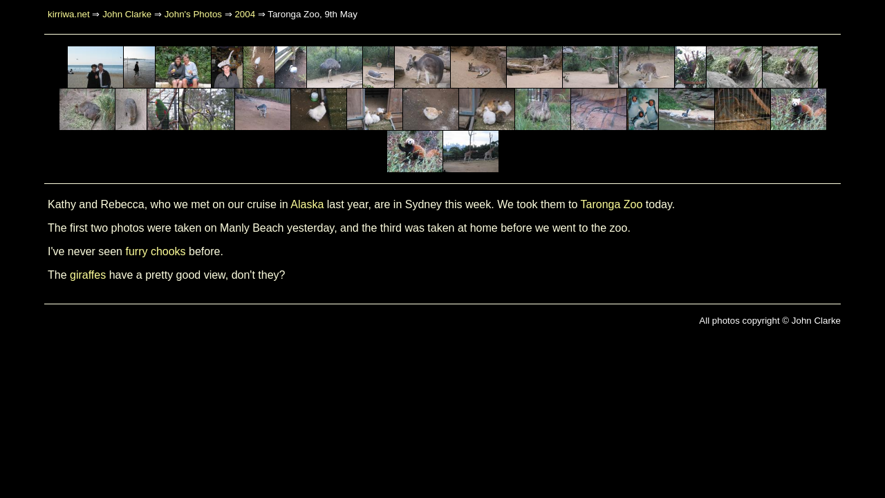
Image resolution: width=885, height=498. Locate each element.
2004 (244, 14)
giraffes (88, 275)
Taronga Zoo (612, 204)
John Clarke (126, 14)
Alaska (307, 204)
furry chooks (155, 251)
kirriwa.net (69, 14)
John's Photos (193, 14)
